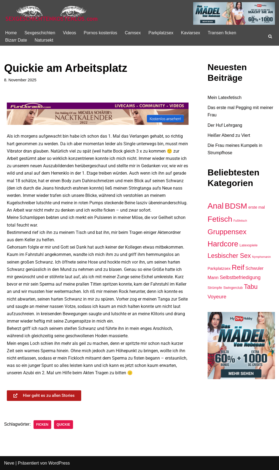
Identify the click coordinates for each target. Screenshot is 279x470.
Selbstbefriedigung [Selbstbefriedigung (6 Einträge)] (240, 277)
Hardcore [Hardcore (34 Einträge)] (223, 244)
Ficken (42, 424)
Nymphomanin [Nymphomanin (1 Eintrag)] (261, 256)
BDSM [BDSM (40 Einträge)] (236, 206)
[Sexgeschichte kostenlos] (51, 13)
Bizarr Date (16, 40)
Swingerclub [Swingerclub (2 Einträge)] (232, 288)
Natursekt (44, 40)
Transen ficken (222, 32)
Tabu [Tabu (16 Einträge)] (250, 286)
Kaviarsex (190, 32)
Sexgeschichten (40, 32)
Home (11, 32)
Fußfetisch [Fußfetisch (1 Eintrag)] (240, 220)
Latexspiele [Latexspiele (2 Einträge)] (248, 245)
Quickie (63, 424)
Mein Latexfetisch (225, 97)
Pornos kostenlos (100, 32)
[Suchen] (270, 36)
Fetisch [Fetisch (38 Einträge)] (220, 219)
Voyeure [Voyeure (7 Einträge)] (217, 296)
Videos (69, 32)
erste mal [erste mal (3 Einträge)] (256, 207)
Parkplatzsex (161, 32)
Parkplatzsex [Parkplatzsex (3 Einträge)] (219, 268)
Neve (9, 463)
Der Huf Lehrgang (225, 125)
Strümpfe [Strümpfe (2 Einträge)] (215, 288)
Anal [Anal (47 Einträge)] (216, 205)
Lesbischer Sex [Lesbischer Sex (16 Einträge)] (229, 255)
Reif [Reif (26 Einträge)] (238, 267)
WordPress (59, 463)
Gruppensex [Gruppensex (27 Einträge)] (227, 232)
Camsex (133, 32)
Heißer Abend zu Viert (229, 135)
